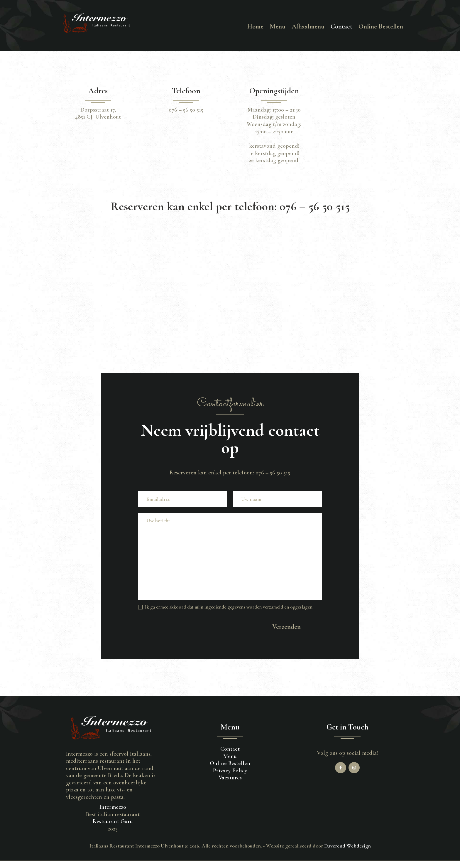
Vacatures (230, 777)
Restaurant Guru (113, 821)
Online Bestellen (230, 763)
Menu (230, 756)
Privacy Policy (230, 770)
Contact (230, 748)
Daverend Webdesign (347, 846)
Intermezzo (112, 807)
